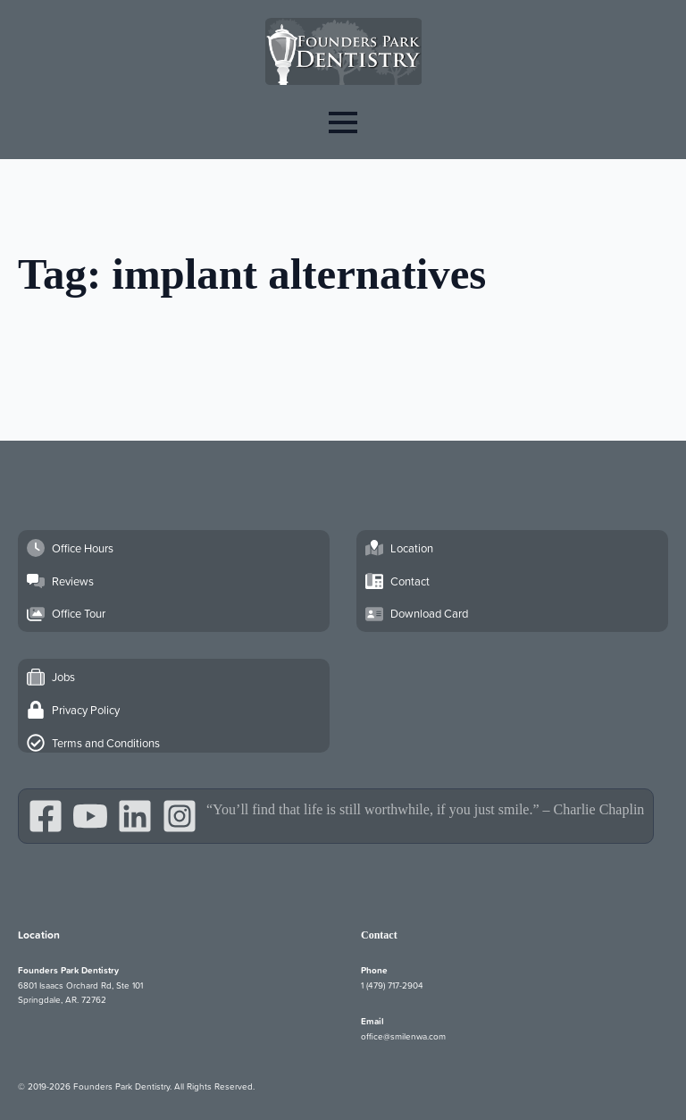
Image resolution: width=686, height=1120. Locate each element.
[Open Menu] (343, 122)
